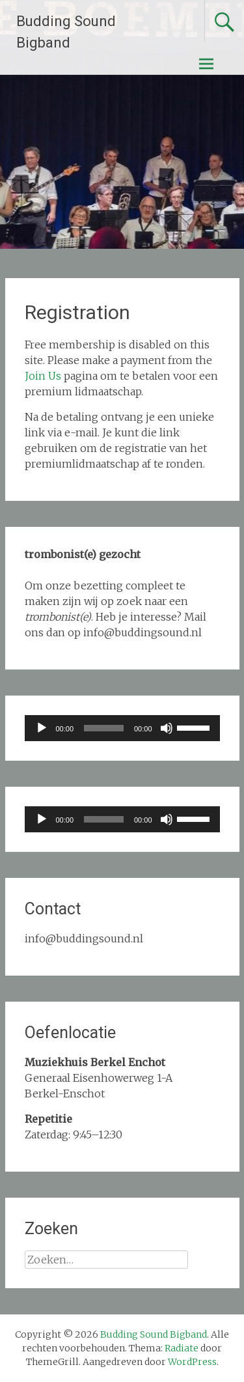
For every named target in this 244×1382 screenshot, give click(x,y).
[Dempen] (166, 728)
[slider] (104, 728)
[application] (122, 728)
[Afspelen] (41, 728)
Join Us (43, 375)
